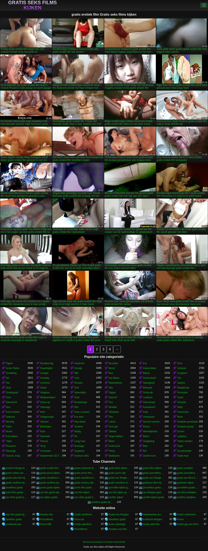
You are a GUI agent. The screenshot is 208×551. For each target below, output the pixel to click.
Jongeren (182, 373)
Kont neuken (13, 412)
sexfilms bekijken (186, 497)
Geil (76, 387)
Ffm (111, 416)
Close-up (45, 402)
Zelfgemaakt (47, 416)
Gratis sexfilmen (83, 514)
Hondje (78, 368)
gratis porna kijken (50, 473)
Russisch (11, 446)
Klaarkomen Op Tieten (51, 455)
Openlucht (11, 402)
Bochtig (10, 421)
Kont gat (113, 426)
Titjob (9, 441)
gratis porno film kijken (85, 473)
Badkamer (114, 455)
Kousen (78, 382)
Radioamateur (47, 397)
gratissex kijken (185, 482)
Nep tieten (80, 421)
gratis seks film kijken (17, 477)
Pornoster (182, 392)
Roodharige (80, 402)
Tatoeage (45, 407)
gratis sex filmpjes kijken (154, 477)
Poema (44, 441)
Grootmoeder (184, 450)
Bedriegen (45, 426)
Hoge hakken (116, 436)
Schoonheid (149, 378)
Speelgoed (149, 382)
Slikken (113, 431)
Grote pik (148, 392)
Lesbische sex (13, 524)
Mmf (42, 412)
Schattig (44, 378)
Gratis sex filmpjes (119, 514)
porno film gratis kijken (85, 487)
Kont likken (12, 436)
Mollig (77, 431)
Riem (180, 416)
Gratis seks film (151, 524)
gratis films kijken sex (154, 468)
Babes (146, 373)
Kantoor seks (81, 455)
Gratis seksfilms (83, 524)
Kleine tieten (149, 368)
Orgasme (79, 450)
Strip (8, 387)
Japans (181, 382)
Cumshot (45, 382)
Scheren (181, 368)
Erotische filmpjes (152, 519)
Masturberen (115, 382)
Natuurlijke (80, 392)
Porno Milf (45, 524)
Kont (179, 363)
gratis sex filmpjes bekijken (119, 477)
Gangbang (148, 441)
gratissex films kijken (154, 482)
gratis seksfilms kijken (85, 477)
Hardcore (79, 363)
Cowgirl (44, 373)
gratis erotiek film (49, 468)
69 (75, 436)
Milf (76, 373)
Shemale (45, 436)
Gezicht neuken (151, 421)
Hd (7, 378)
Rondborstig (46, 363)
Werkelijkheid (150, 431)
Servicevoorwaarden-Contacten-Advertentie (104, 542)
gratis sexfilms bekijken (17, 482)
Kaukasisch (149, 407)
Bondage (79, 446)
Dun (8, 407)
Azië (76, 378)
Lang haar (79, 441)
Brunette (113, 363)
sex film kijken (82, 492)
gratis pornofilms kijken (188, 473)
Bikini (112, 441)
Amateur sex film (118, 529)
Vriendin (181, 402)
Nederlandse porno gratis (154, 514)
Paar (145, 412)
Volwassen (149, 416)
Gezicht (113, 397)
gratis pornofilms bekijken (154, 473)
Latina (112, 421)
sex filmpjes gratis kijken (154, 492)
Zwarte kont (149, 455)
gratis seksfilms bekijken (51, 477)
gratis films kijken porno (119, 468)
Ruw (42, 431)
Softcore (10, 416)
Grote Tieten (12, 368)
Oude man (182, 455)
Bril (144, 450)
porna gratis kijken (50, 487)
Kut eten (78, 416)
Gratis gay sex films (187, 524)
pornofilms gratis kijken (188, 487)
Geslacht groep (185, 426)
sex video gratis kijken (85, 497)
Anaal (43, 387)
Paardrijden (46, 368)
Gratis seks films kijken (32, 5)
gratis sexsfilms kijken (119, 482)
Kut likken (114, 378)
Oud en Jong (13, 455)
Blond (112, 368)
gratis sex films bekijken (188, 477)
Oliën (9, 426)
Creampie (45, 450)
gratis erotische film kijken (85, 468)
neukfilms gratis (14, 487)
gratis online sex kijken (17, 473)
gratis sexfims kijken (85, 482)
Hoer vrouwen (82, 412)
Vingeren (45, 392)
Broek (9, 431)
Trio (179, 378)
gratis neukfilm (185, 468)
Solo (8, 397)
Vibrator (44, 421)
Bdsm (146, 436)
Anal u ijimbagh (117, 524)
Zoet (76, 397)
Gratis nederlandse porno (188, 514)
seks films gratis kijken (17, 492)
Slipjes (112, 392)
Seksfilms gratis (117, 519)
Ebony (146, 426)
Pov (111, 402)
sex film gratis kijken (51, 492)
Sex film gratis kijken (17, 514)
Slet (111, 387)
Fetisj (112, 450)
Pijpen (9, 363)
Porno (180, 519)
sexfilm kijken (116, 497)
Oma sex (79, 519)
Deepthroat (183, 387)
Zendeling (11, 373)
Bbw (145, 446)
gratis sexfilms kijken (51, 482)
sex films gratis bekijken (17, 497)
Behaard (147, 387)
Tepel (180, 446)
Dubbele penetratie (187, 421)
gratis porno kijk (117, 473)
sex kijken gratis (48, 497)
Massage (11, 450)
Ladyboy (181, 436)
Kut (145, 363)
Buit (111, 373)
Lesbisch (148, 397)
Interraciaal (149, 402)
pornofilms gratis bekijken (154, 487)
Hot (8, 382)
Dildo (180, 407)
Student (78, 426)
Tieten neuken (185, 441)
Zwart (180, 397)
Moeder (113, 407)
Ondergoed (12, 392)
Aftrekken (114, 412)
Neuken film (46, 514)
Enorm (180, 431)
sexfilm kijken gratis (153, 497)
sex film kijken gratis (119, 492)
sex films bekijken (186, 492)
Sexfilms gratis (14, 519)
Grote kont (114, 446)
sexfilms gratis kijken (102, 502)
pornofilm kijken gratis (119, 487)
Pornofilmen (46, 519)
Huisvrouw (182, 412)
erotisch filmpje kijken (17, 468)
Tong (43, 446)
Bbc (76, 407)
